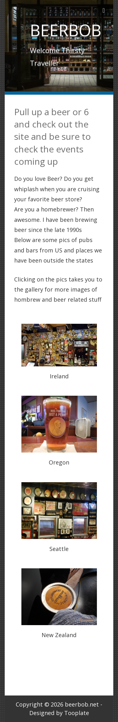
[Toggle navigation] (104, 10)
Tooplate (76, 713)
